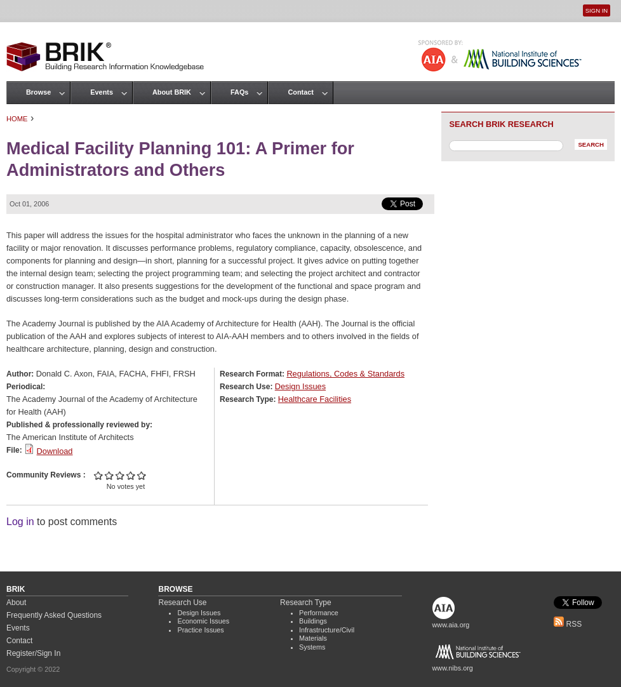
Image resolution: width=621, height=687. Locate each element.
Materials (313, 638)
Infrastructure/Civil (326, 630)
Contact (300, 92)
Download (55, 451)
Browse (38, 92)
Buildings (313, 621)
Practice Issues (200, 630)
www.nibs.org (452, 668)
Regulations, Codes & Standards (345, 373)
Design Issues (300, 386)
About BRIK (171, 92)
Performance (318, 613)
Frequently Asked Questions (54, 615)
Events (101, 92)
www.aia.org (451, 625)
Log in (20, 521)
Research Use (182, 602)
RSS (568, 624)
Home (17, 119)
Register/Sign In (33, 653)
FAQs (239, 92)
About (16, 602)
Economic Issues (203, 621)
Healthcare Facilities (314, 399)
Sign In (596, 10)
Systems (312, 647)
